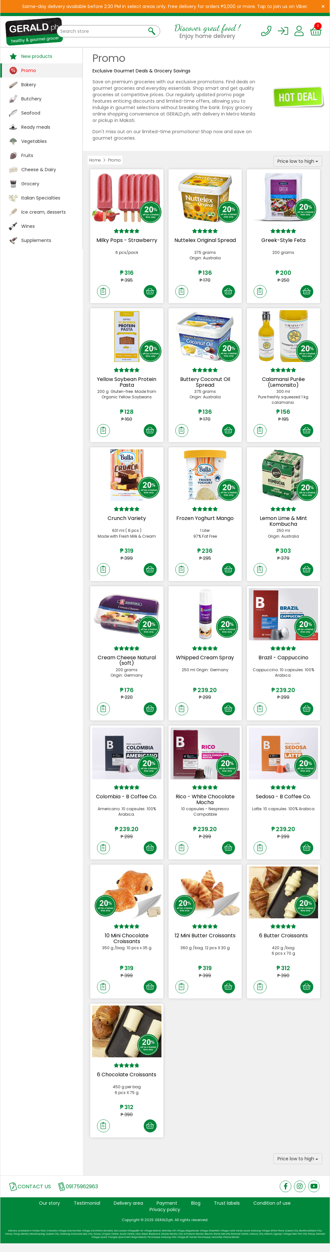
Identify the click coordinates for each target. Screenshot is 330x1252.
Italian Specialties (40, 198)
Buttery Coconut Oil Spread (205, 383)
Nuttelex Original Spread (205, 240)
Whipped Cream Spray (205, 661)
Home (95, 160)
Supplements (36, 240)
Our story (49, 1212)
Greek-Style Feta (283, 240)
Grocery (30, 184)
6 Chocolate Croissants (126, 1082)
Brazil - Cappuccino (283, 661)
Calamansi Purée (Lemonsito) (283, 383)
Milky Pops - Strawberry (126, 240)
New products (36, 56)
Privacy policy (165, 1218)
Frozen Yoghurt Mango (205, 520)
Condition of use (272, 1212)
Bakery (28, 84)
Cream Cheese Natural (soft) (127, 664)
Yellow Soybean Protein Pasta (126, 383)
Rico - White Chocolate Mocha (205, 804)
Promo (28, 70)
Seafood (30, 113)
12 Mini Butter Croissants (205, 941)
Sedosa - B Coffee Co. (283, 801)
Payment (167, 1212)
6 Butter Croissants (283, 941)
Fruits (27, 155)
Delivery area (128, 1212)
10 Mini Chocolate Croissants (127, 944)
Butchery (31, 99)
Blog (195, 1212)
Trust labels (227, 1212)
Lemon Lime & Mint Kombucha (283, 523)
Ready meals (35, 127)
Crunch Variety (127, 520)
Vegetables (34, 141)
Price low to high (297, 161)
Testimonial (87, 1212)
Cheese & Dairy (38, 169)
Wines (28, 226)
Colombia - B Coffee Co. (126, 801)
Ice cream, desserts (43, 212)
